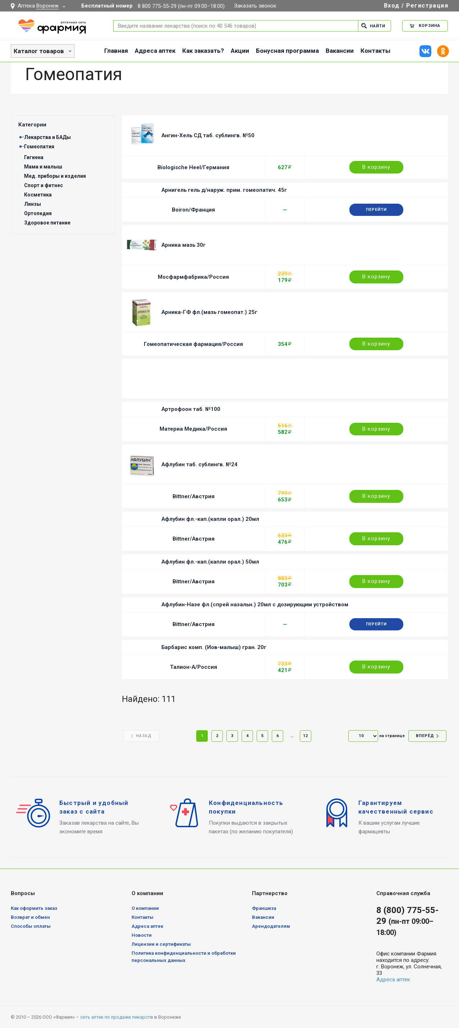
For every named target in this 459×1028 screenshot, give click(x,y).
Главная (116, 50)
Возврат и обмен (30, 917)
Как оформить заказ (34, 908)
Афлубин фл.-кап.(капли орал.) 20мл (210, 519)
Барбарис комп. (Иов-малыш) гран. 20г (213, 647)
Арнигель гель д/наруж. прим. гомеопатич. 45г (224, 190)
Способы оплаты (31, 926)
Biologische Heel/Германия (193, 167)
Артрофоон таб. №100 (190, 409)
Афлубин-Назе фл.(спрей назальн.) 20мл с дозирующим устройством (254, 604)
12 (305, 735)
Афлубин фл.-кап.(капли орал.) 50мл (210, 562)
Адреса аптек (155, 50)
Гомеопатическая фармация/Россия (193, 344)
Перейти (376, 209)
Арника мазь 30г (183, 245)
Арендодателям (271, 926)
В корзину (376, 167)
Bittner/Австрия (194, 496)
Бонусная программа (287, 50)
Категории (32, 124)
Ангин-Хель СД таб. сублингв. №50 (207, 135)
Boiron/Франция (193, 210)
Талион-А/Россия (193, 667)
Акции (240, 50)
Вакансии (340, 50)
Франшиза (264, 908)
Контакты (375, 50)
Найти (373, 25)
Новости (142, 935)
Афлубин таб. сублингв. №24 (199, 464)
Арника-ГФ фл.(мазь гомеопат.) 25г (209, 312)
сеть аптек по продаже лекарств (116, 1017)
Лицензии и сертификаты (161, 944)
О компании (145, 908)
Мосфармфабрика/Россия (193, 277)
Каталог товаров (39, 51)
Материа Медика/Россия (193, 429)
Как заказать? (203, 50)
